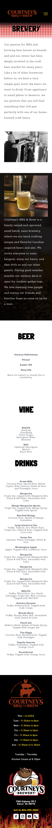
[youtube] (29, 816)
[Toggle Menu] (45, 14)
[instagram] (22, 816)
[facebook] (16, 816)
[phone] (36, 816)
